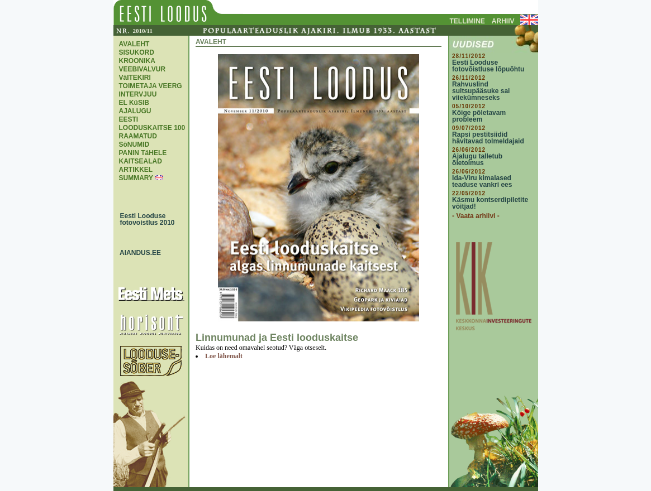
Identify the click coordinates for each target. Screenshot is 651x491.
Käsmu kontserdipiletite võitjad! (490, 203)
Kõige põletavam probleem (479, 116)
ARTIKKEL (136, 170)
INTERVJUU (138, 94)
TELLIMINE (467, 21)
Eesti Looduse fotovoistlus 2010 (145, 219)
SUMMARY (136, 178)
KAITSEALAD (140, 161)
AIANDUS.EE (138, 253)
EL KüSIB (134, 103)
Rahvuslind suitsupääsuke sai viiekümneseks (481, 91)
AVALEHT (134, 44)
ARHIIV (503, 21)
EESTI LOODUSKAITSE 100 (152, 123)
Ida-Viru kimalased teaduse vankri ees (482, 181)
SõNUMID (134, 144)
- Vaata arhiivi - (476, 216)
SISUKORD (136, 52)
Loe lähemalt (224, 356)
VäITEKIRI (135, 77)
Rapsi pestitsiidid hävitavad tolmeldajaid (488, 138)
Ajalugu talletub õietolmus (477, 159)
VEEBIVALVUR (142, 69)
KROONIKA (137, 61)
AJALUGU (135, 111)
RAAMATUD (138, 136)
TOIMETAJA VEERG (150, 86)
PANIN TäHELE (143, 153)
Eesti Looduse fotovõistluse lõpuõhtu (488, 66)
